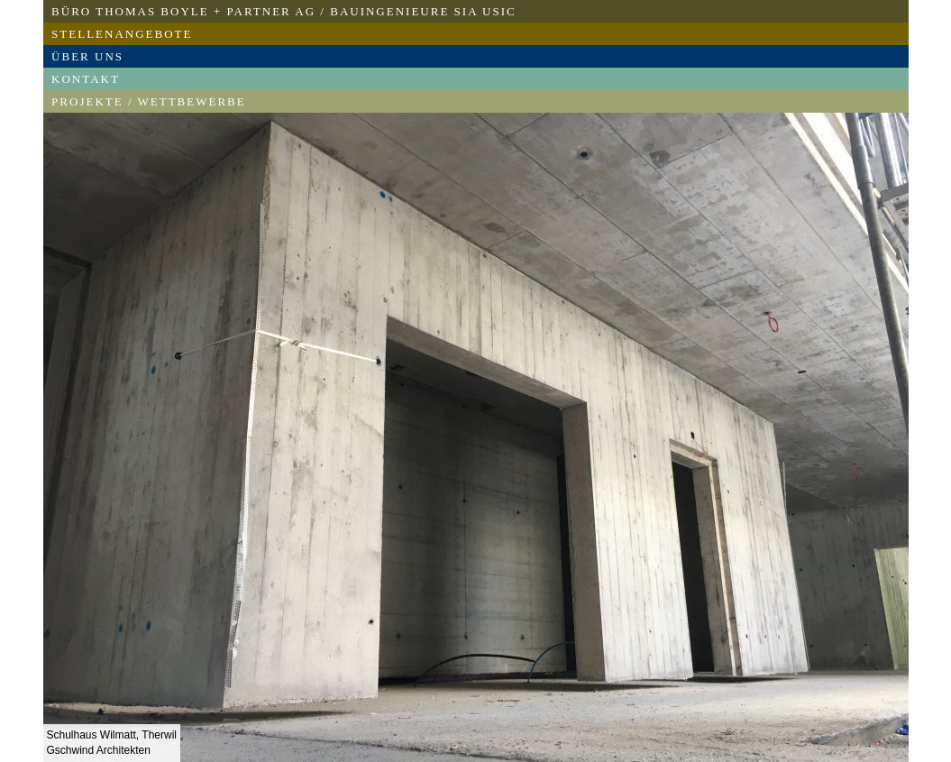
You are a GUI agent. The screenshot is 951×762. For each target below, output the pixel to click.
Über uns (87, 56)
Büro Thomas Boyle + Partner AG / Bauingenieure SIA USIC (284, 11)
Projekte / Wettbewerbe (148, 101)
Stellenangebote (121, 34)
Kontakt (85, 79)
